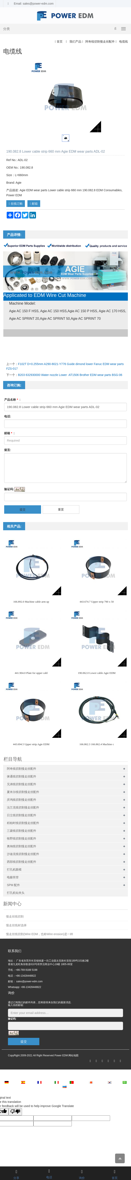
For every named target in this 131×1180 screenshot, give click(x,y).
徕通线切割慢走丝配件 (21, 776)
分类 (6, 29)
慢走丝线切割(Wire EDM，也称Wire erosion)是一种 (39, 934)
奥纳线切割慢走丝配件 (21, 846)
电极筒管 (13, 877)
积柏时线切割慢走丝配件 (23, 823)
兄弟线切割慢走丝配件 (21, 784)
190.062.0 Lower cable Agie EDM (97, 672)
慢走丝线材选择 (16, 925)
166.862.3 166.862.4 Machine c (96, 744)
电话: (7, 416)
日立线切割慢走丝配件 (21, 815)
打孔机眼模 (14, 869)
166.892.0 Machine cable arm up (31, 601)
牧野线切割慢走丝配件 (21, 838)
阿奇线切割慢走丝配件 (100, 41)
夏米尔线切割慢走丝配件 (23, 792)
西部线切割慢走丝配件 (21, 861)
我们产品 (75, 41)
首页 (60, 41)
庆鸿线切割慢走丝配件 (21, 799)
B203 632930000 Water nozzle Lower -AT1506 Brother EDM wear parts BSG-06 (70, 375)
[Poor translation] (15, 1111)
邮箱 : (9, 433)
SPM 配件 (13, 885)
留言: (7, 450)
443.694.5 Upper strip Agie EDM (31, 744)
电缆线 (123, 41)
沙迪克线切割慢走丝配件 (23, 854)
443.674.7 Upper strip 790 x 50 (97, 601)
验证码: (9, 489)
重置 (61, 509)
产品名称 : (12, 399)
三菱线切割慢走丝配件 (21, 830)
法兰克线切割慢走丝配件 (23, 807)
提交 (23, 509)
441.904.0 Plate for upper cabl (31, 672)
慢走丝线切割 (15, 916)
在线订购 (15, 203)
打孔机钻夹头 (15, 892)
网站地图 (73, 1055)
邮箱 (34, 203)
